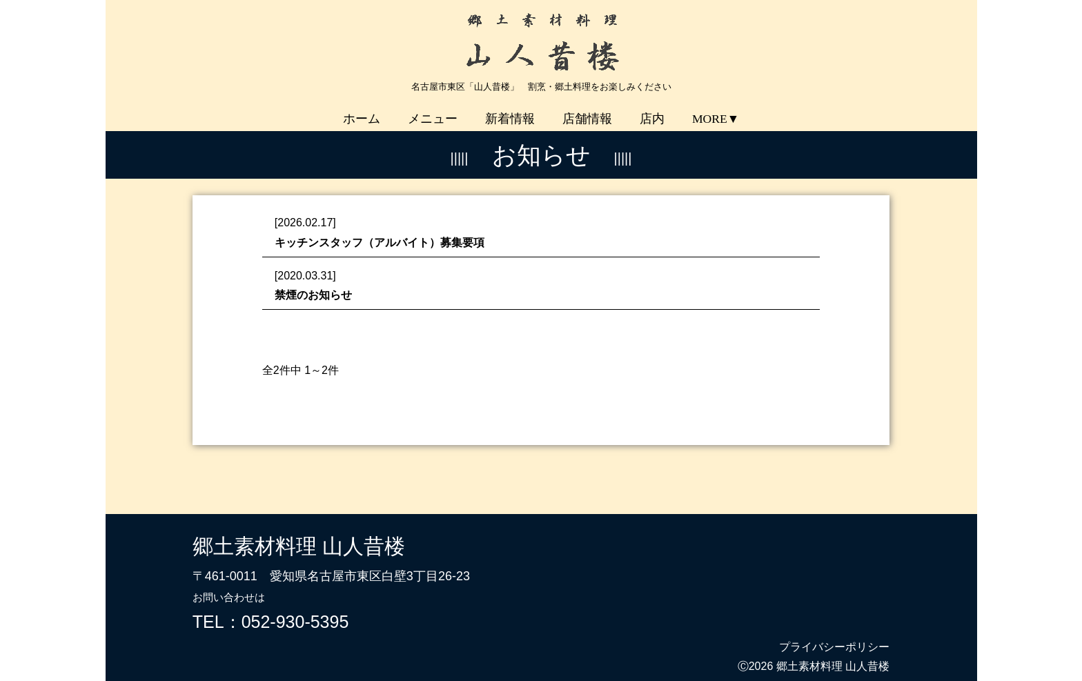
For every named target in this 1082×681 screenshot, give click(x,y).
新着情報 (510, 109)
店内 (652, 109)
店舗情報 (587, 109)
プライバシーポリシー (834, 637)
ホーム (361, 109)
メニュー (433, 109)
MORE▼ (715, 109)
